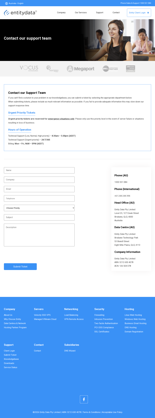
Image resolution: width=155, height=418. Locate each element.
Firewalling (99, 315)
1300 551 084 (145, 3)
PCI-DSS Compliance (104, 327)
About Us (8, 315)
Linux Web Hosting (133, 315)
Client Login (9, 351)
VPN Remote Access (74, 319)
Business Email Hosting (135, 323)
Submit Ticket (10, 355)
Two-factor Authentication (106, 323)
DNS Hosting (130, 327)
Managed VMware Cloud (45, 319)
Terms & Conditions (91, 412)
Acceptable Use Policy (112, 412)
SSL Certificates (101, 331)
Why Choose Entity (12, 319)
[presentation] (24, 255)
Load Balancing (71, 315)
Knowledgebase (11, 359)
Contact (37, 351)
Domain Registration (134, 331)
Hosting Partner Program (15, 327)
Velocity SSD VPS (42, 315)
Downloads (9, 363)
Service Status (10, 367)
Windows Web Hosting (135, 319)
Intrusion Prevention (103, 319)
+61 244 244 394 (122, 196)
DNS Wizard (69, 351)
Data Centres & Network (15, 323)
